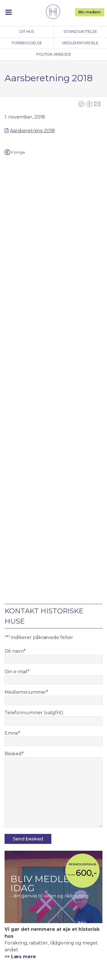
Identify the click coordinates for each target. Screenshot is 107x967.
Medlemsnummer (26, 692)
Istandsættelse (80, 31)
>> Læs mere (20, 956)
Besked (14, 753)
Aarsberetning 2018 (32, 130)
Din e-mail (17, 671)
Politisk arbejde (53, 54)
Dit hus (26, 31)
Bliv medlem (89, 12)
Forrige (15, 152)
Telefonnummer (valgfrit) (34, 712)
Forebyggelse (27, 43)
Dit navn (15, 651)
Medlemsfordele (80, 43)
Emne (12, 733)
